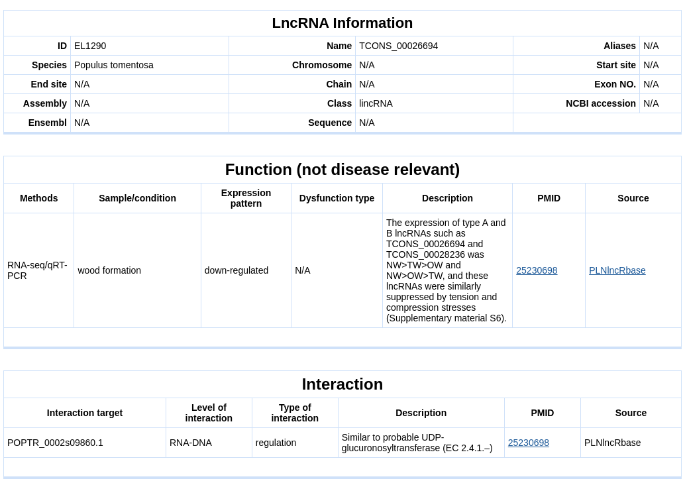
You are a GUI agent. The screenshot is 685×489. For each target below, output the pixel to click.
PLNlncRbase (617, 270)
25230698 (536, 270)
